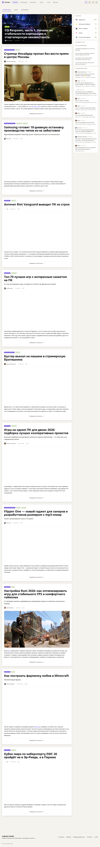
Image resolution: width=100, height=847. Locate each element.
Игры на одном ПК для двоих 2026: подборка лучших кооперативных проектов (36, 431)
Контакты (89, 837)
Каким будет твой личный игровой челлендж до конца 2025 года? (83, 58)
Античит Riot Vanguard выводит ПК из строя (37, 204)
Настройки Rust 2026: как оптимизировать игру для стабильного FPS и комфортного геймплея (35, 594)
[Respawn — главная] (6, 2)
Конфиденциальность (79, 837)
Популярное (23, 2)
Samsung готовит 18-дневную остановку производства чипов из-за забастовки (34, 128)
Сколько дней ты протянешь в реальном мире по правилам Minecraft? (85, 54)
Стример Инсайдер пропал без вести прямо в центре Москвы (36, 55)
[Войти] (96, 2)
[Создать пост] (86, 2)
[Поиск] (89, 2)
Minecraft (38, 727)
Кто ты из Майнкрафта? (81, 45)
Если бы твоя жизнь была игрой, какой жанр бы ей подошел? (84, 63)
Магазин (55, 2)
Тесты (48, 2)
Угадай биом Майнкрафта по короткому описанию (85, 49)
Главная (15, 2)
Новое (16, 9)
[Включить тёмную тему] (93, 2)
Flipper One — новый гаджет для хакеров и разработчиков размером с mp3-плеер (36, 513)
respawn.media (8, 836)
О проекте (61, 837)
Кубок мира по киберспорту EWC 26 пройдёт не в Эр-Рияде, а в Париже (30, 755)
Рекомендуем (6, 10)
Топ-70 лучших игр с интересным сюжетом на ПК (35, 278)
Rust (8, 651)
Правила (68, 837)
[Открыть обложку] (37, 83)
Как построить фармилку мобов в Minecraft (36, 676)
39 (26, 683)
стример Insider (36, 106)
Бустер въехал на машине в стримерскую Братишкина (34, 357)
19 (27, 443)
